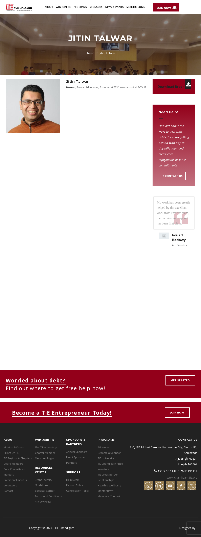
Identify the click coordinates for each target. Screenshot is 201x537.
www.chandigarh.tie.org (182, 477)
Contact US (172, 176)
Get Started (180, 380)
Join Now (177, 412)
